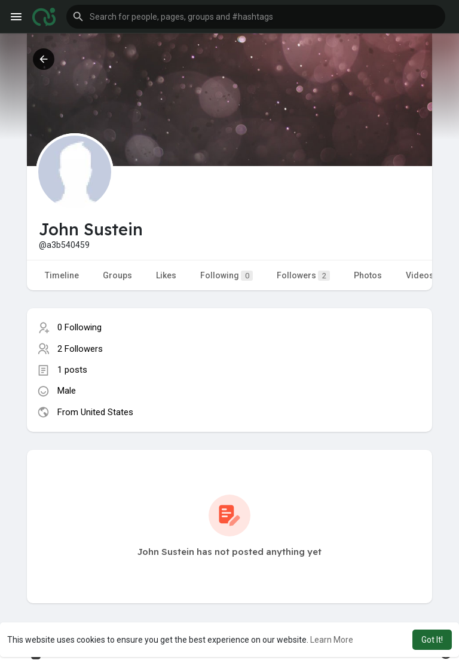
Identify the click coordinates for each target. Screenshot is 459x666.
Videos (420, 275)
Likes (166, 275)
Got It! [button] (432, 639)
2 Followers (80, 348)
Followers (303, 276)
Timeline (62, 275)
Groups (117, 275)
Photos (368, 275)
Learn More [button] (331, 639)
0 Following (79, 327)
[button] (255, 17)
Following (226, 276)
